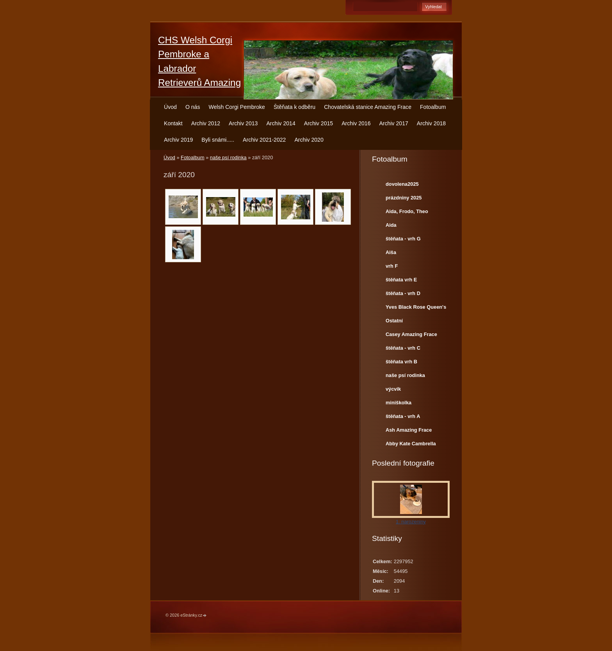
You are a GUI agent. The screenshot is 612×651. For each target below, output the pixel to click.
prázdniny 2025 (404, 198)
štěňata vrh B (401, 362)
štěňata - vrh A (403, 416)
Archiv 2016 (356, 123)
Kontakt (173, 123)
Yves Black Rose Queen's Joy (416, 308)
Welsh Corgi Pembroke (236, 107)
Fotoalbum (433, 107)
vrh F (392, 266)
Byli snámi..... (217, 140)
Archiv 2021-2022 (264, 140)
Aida (391, 225)
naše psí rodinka (228, 157)
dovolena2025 (402, 184)
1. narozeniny (411, 522)
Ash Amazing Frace (409, 430)
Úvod (170, 107)
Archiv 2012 (205, 123)
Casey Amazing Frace (411, 334)
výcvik (393, 389)
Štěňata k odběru (294, 107)
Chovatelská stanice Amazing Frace (367, 107)
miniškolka (398, 403)
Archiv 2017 (393, 123)
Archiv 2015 (318, 123)
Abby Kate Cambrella (411, 443)
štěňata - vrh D (403, 293)
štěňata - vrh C (403, 348)
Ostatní (394, 321)
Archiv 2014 (280, 123)
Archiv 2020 (308, 140)
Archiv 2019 (178, 140)
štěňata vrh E (401, 280)
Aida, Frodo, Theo (407, 211)
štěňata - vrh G (403, 239)
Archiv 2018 (431, 123)
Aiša (391, 252)
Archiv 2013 (243, 123)
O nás (192, 107)
